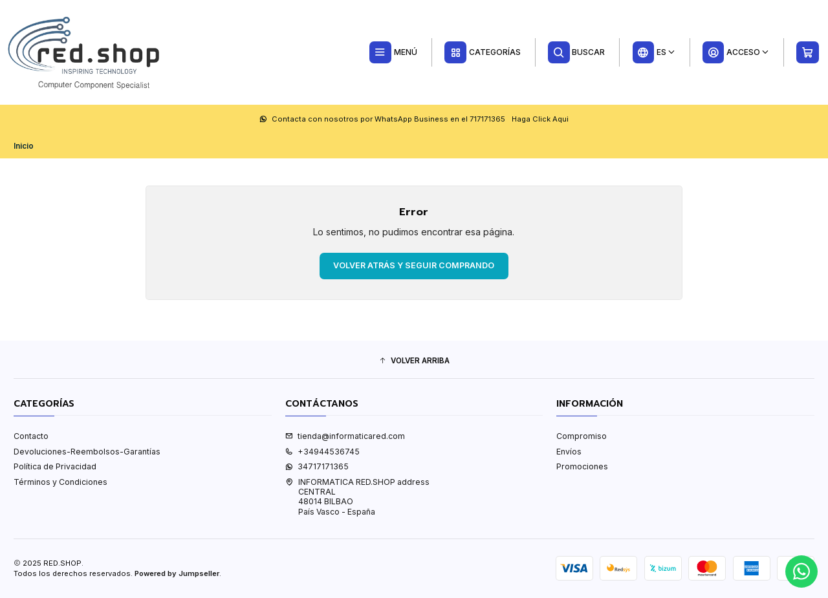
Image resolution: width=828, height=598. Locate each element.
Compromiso (581, 436)
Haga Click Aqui (540, 118)
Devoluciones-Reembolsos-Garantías (87, 451)
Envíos (569, 451)
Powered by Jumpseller (177, 573)
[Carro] (808, 52)
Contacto (31, 436)
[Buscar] (576, 52)
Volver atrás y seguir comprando (413, 265)
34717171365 (317, 466)
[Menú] (393, 52)
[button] (414, 361)
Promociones (582, 466)
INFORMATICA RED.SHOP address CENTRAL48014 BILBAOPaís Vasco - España (357, 497)
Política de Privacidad (55, 466)
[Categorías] (482, 52)
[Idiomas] (653, 52)
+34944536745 (322, 451)
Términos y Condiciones (60, 482)
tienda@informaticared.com (345, 436)
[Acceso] (735, 52)
